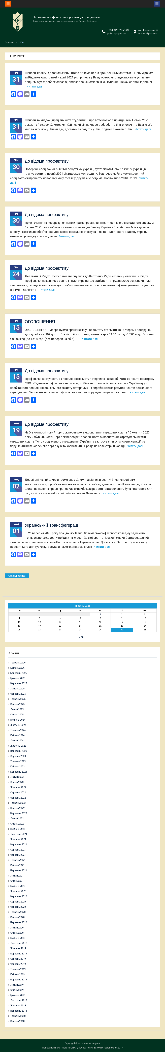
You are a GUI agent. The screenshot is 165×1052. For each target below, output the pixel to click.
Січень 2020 (17, 932)
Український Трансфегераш (51, 525)
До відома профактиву (47, 161)
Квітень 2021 (17, 865)
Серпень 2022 (18, 792)
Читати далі (34, 86)
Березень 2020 (18, 922)
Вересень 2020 (18, 896)
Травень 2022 (18, 803)
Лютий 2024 (17, 740)
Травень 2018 (18, 1016)
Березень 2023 (18, 771)
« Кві (81, 637)
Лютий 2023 (17, 777)
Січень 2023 (17, 782)
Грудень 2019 (17, 938)
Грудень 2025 (17, 678)
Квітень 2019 (17, 974)
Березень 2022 (18, 813)
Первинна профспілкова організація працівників (66, 17)
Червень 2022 (18, 797)
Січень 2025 (17, 714)
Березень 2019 (18, 979)
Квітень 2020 (17, 917)
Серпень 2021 (18, 849)
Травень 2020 (18, 912)
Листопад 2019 (18, 943)
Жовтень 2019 (18, 948)
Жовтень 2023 (18, 745)
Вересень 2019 (18, 953)
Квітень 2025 (17, 704)
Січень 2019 (17, 990)
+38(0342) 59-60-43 (118, 30)
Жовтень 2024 (18, 725)
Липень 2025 (17, 688)
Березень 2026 (18, 673)
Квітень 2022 (17, 808)
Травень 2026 (18, 662)
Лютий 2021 (17, 875)
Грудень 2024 (17, 719)
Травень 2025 (18, 699)
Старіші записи (16, 575)
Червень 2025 (18, 693)
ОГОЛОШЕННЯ (40, 321)
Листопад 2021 (18, 834)
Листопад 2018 (18, 1000)
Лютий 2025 (17, 709)
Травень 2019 (18, 969)
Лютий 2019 (17, 984)
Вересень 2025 (18, 683)
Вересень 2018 (18, 1010)
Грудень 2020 (17, 886)
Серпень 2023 (18, 756)
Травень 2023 (18, 761)
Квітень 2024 (17, 735)
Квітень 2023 (17, 766)
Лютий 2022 (17, 818)
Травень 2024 (18, 730)
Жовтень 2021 (18, 839)
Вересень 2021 (18, 844)
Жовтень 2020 (18, 891)
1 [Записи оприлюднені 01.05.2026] (100, 614)
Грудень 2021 (17, 829)
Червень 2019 (18, 964)
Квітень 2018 (17, 1021)
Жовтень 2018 (18, 1005)
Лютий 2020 (17, 927)
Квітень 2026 (17, 667)
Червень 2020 (18, 906)
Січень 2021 (17, 881)
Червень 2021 (18, 855)
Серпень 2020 (18, 901)
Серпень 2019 (18, 958)
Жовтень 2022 (18, 787)
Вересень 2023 (18, 751)
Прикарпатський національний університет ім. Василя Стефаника (78, 1047)
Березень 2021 (18, 870)
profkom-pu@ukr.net (116, 33)
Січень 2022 (17, 823)
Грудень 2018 (17, 995)
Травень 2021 (18, 860)
